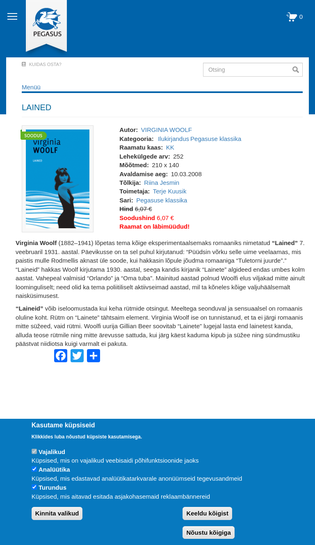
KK (170, 147)
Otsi (297, 70)
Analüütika (54, 469)
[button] (58, 178)
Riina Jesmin (161, 182)
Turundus (52, 487)
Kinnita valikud (57, 513)
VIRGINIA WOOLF (166, 129)
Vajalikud (52, 451)
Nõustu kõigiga (208, 532)
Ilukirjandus (173, 138)
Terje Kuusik (170, 191)
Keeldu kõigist (207, 513)
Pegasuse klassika (215, 138)
